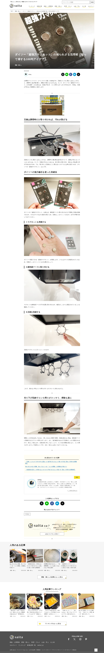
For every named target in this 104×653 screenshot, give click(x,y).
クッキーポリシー (67, 649)
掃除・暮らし (58, 6)
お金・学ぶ (77, 6)
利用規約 (38, 649)
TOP (12, 11)
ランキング (32, 6)
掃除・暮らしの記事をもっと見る (52, 577)
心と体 (84, 6)
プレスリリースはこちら (22, 649)
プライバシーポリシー (57, 649)
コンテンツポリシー (46, 649)
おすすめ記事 (32, 649)
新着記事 (39, 6)
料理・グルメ (68, 6)
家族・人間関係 (48, 6)
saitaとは (40, 645)
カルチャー (91, 6)
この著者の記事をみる (72, 490)
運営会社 (74, 649)
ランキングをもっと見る (53, 623)
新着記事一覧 (31, 645)
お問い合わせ (13, 649)
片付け (27, 514)
